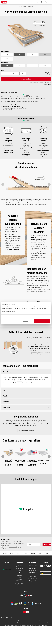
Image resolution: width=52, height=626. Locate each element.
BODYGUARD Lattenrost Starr (8, 460)
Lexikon (32, 567)
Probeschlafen (32, 576)
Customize (25, 321)
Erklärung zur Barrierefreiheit (19, 581)
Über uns (19, 565)
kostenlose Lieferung (7, 109)
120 (47, 55)
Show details (45, 316)
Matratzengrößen (32, 580)
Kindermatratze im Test (32, 574)
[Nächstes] (49, 184)
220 (45, 65)
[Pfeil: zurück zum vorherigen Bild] (2, 456)
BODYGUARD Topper (43, 460)
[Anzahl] (13, 73)
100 (32, 54)
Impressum (19, 575)
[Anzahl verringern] (4, 73)
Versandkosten (19, 568)
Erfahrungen (19, 570)
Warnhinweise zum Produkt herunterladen (23, 383)
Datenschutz (19, 579)
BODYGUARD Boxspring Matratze (32, 460)
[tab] (21, 440)
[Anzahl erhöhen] (23, 73)
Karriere (19, 574)
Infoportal (32, 582)
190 (7, 65)
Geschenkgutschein (32, 578)
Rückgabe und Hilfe (19, 584)
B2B (20, 572)
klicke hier (19, 381)
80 (7, 54)
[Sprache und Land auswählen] (50, 573)
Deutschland (45, 573)
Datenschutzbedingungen (15, 547)
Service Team (19, 567)
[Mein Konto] (41, 2)
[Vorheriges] (2, 184)
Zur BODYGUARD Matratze (26, 430)
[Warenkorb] (37, 2)
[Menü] (50, 2)
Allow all (42, 321)
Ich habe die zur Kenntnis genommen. (13, 548)
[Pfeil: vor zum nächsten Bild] (49, 456)
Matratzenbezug (32, 570)
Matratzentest (32, 572)
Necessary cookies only (21, 311)
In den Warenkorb (26, 79)
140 (7, 59)
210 (32, 65)
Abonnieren (47, 544)
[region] (26, 34)
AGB (19, 577)
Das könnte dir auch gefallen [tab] (21, 440)
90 (19, 54)
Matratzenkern (32, 568)
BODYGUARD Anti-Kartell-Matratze (20, 460)
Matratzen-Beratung (32, 565)
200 (19, 65)
